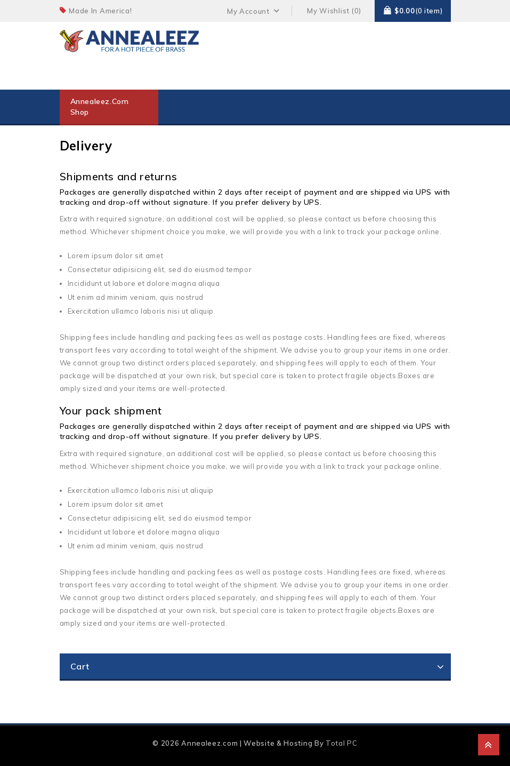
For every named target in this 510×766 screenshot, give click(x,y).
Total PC (342, 743)
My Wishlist (328, 10)
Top (488, 744)
